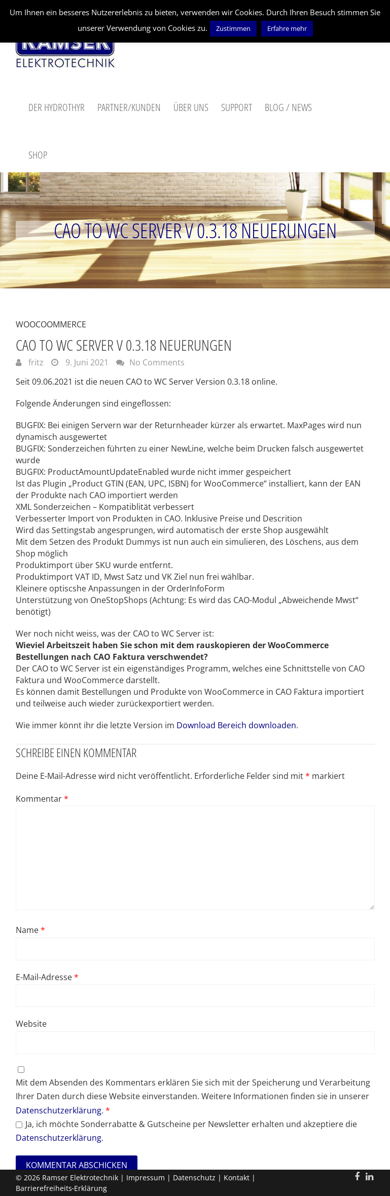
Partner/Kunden (129, 107)
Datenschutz (194, 1177)
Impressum (145, 1177)
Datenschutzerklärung (58, 1110)
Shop (37, 155)
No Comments (157, 362)
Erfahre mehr (287, 28)
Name (30, 930)
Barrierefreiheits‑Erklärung (62, 1188)
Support (236, 107)
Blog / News (288, 107)
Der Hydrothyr (56, 107)
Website (31, 1023)
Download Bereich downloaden (236, 725)
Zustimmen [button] (233, 28)
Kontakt (237, 1177)
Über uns (190, 107)
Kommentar (42, 798)
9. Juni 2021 (86, 362)
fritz (35, 362)
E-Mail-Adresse (47, 977)
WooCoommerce (51, 324)
